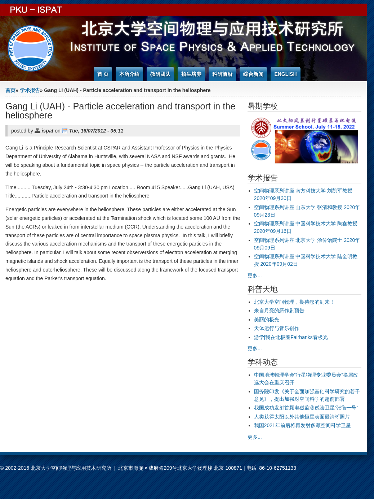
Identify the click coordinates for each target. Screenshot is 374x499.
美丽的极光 (266, 319)
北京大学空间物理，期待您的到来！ (294, 302)
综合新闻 (253, 74)
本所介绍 (129, 74)
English (285, 74)
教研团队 (160, 74)
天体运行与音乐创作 (276, 328)
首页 (10, 90)
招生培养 (191, 74)
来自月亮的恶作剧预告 (279, 310)
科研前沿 (222, 74)
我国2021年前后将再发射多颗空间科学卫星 (302, 425)
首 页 (103, 74)
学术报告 (30, 90)
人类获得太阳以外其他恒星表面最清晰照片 (302, 417)
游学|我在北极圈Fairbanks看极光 (291, 337)
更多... (255, 275)
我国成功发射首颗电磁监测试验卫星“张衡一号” (306, 408)
